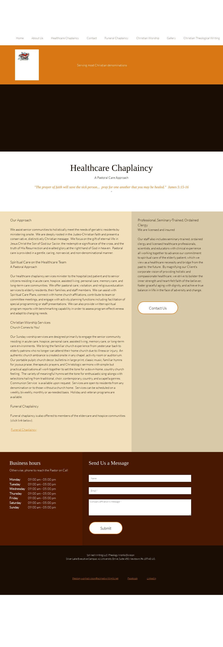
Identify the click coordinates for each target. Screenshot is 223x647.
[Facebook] (129, 577)
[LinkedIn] (148, 577)
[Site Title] (27, 64)
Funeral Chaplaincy (23, 429)
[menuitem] (20, 40)
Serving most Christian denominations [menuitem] (102, 65)
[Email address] (91, 577)
